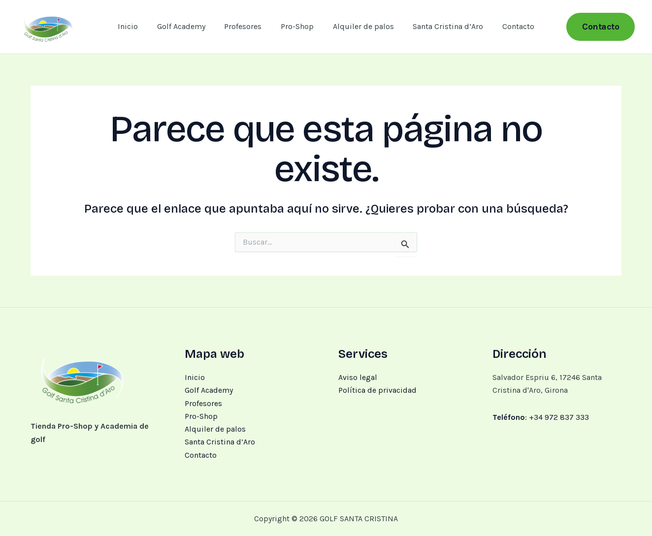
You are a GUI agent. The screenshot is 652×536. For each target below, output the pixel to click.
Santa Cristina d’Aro (441, 26)
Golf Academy (187, 26)
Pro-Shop (297, 26)
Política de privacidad (377, 390)
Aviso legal (357, 377)
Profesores (246, 26)
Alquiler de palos (360, 26)
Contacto (508, 26)
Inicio (138, 26)
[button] (600, 27)
